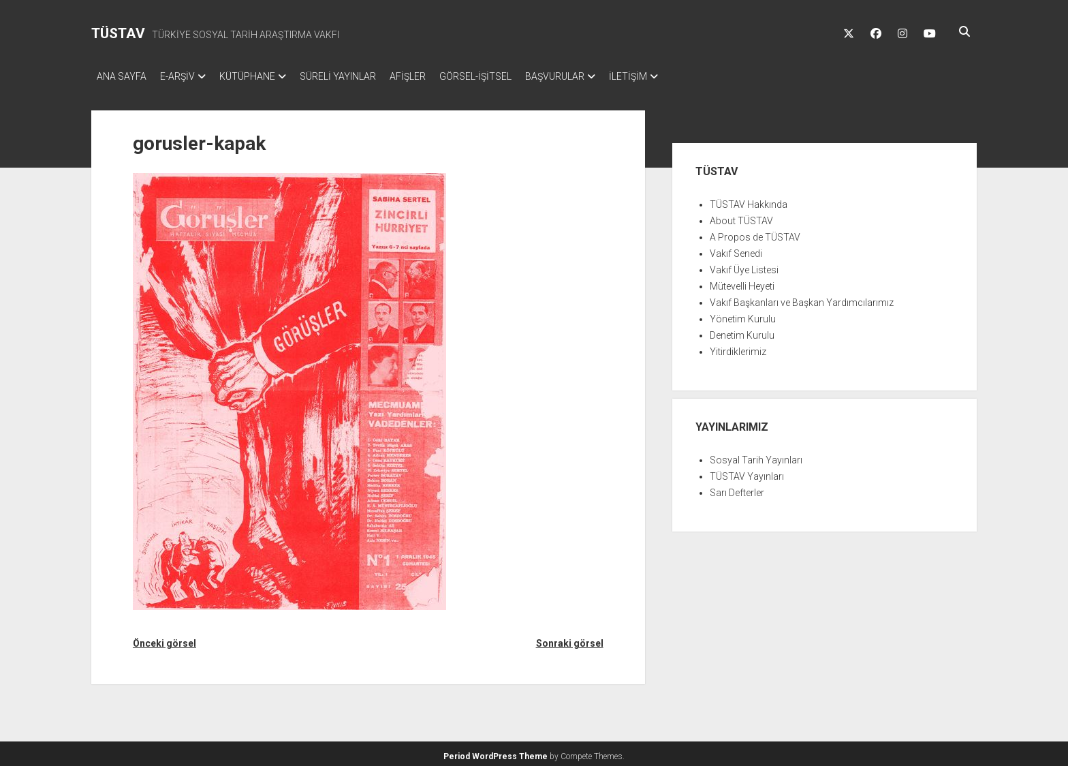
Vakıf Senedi (736, 249)
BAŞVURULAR (595, 76)
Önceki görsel (164, 639)
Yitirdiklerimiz (738, 347)
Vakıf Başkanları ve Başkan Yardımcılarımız (802, 298)
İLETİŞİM (676, 76)
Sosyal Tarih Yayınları (756, 455)
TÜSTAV (118, 33)
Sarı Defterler (737, 488)
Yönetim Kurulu (743, 314)
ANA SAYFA (121, 76)
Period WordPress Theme (495, 752)
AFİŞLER (435, 76)
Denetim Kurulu (742, 331)
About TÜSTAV (741, 216)
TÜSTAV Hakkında (748, 200)
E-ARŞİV (184, 76)
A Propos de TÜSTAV (755, 233)
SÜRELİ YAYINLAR (358, 76)
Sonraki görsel (569, 639)
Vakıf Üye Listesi (744, 265)
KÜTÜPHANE (261, 76)
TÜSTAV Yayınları (747, 472)
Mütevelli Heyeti (742, 282)
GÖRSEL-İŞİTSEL (509, 76)
